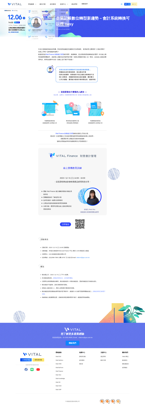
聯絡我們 (72, 343)
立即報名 (65, 224)
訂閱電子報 (25, 359)
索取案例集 (38, 359)
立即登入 (122, 4)
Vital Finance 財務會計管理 (55, 54)
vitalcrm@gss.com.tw (83, 257)
